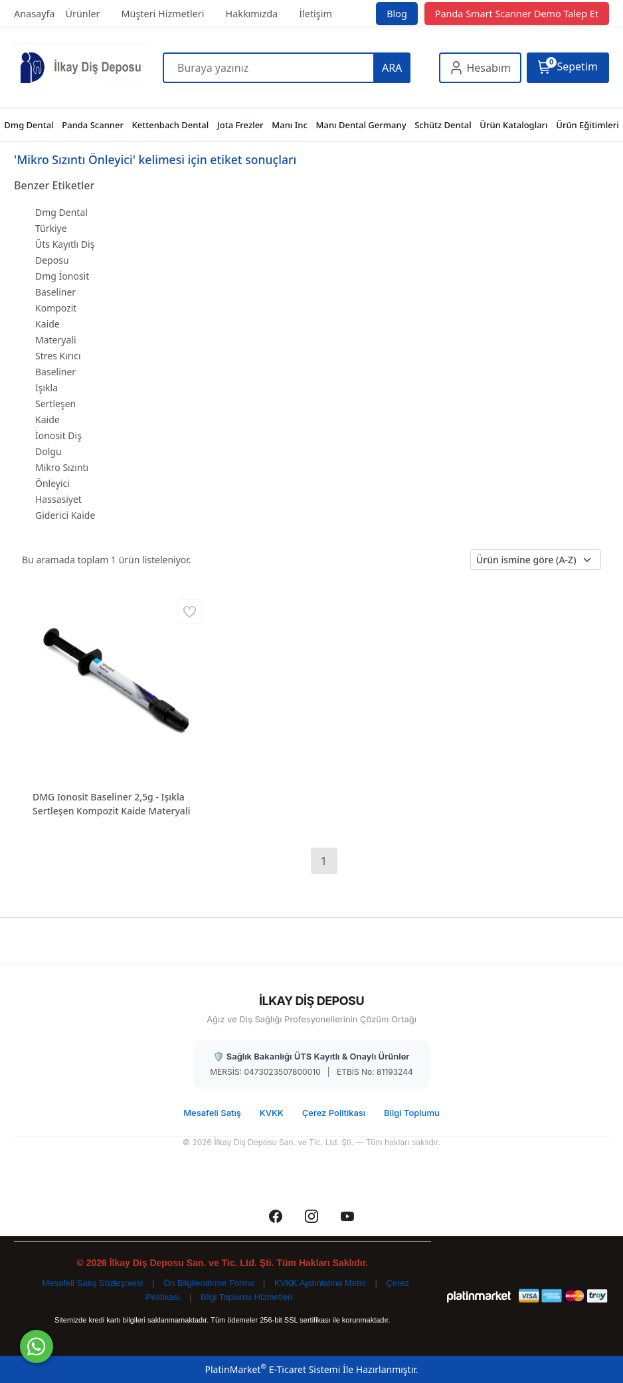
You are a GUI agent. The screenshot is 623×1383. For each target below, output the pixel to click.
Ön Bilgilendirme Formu (208, 1283)
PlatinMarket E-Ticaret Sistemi (272, 1369)
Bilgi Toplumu (412, 1112)
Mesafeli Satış (212, 1112)
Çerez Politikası (333, 1112)
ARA (392, 67)
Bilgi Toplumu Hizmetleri (246, 1297)
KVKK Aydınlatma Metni (320, 1283)
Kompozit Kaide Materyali (55, 324)
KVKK (272, 1112)
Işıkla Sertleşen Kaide (55, 403)
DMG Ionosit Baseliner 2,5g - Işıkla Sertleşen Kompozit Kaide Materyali (111, 803)
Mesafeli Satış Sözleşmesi (93, 1283)
